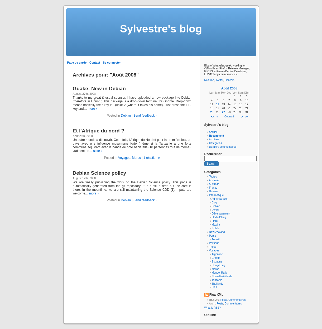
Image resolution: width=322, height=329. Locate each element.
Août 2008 (229, 88)
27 (223, 112)
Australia (214, 180)
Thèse (213, 246)
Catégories (215, 143)
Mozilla (216, 224)
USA (214, 287)
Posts (223, 299)
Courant (229, 116)
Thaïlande (217, 283)
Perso (212, 235)
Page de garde (77, 62)
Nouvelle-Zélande (222, 276)
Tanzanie (217, 280)
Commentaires (237, 299)
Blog (214, 202)
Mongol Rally (219, 272)
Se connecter (112, 62)
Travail (216, 239)
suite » (98, 151)
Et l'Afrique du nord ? (98, 130)
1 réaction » (151, 158)
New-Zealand (217, 232)
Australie (214, 184)
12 (217, 104)
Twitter (219, 80)
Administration (220, 198)
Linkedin (229, 80)
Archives (214, 139)
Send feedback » (145, 115)
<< (212, 116)
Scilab (215, 228)
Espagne (217, 261)
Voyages (124, 158)
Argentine (217, 254)
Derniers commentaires (222, 146)
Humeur (214, 191)
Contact (94, 62)
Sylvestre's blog (161, 29)
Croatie (216, 257)
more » (93, 109)
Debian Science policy (99, 173)
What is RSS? (212, 307)
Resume (209, 80)
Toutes (213, 176)
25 (211, 112)
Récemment (216, 135)
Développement (221, 213)
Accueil (213, 132)
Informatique (216, 195)
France (213, 187)
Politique (214, 243)
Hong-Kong (218, 265)
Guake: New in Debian (99, 88)
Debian (126, 115)
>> (246, 116)
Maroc (136, 158)
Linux (215, 221)
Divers (215, 209)
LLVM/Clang (219, 217)
